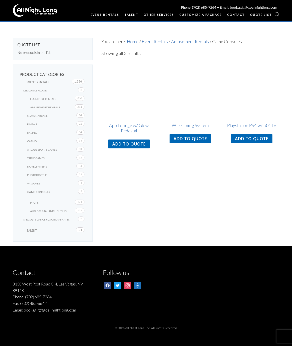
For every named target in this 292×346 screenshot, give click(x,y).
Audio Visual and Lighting (48, 211)
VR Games (33, 183)
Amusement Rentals (190, 41)
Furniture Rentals (43, 99)
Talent (31, 230)
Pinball (32, 124)
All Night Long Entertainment (35, 12)
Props (34, 202)
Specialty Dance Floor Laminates (46, 219)
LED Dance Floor (35, 90)
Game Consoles (38, 192)
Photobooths (37, 175)
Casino (32, 141)
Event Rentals (155, 41)
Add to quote (129, 144)
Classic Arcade (37, 115)
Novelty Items (37, 166)
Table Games (35, 158)
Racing (32, 132)
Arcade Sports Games (42, 149)
